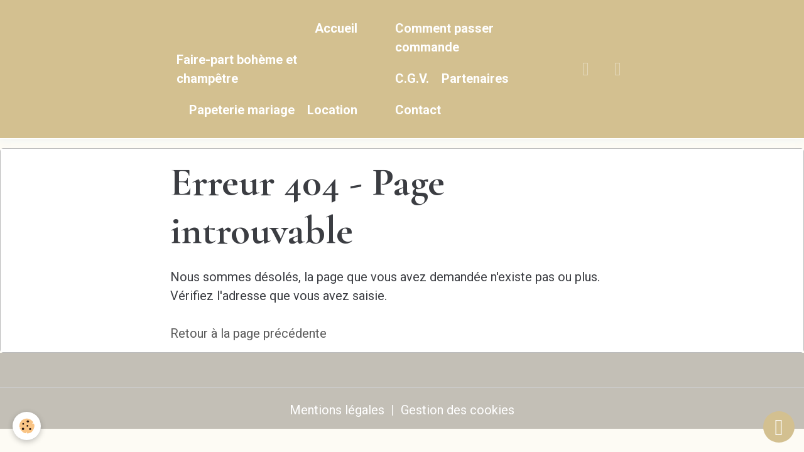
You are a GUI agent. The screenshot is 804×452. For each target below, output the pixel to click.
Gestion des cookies (457, 409)
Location (332, 109)
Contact (418, 109)
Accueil (336, 28)
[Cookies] (27, 426)
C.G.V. (412, 78)
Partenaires (475, 78)
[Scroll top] (779, 427)
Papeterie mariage (242, 109)
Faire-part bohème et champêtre (237, 69)
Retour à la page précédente (248, 333)
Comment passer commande (444, 38)
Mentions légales (337, 409)
